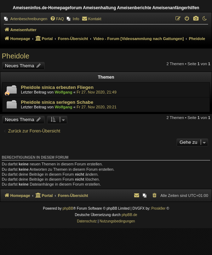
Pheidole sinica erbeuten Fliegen (57, 87)
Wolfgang (63, 92)
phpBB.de (129, 215)
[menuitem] (25, 19)
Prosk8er (158, 208)
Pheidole (15, 56)
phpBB (68, 208)
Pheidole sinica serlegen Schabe (57, 102)
